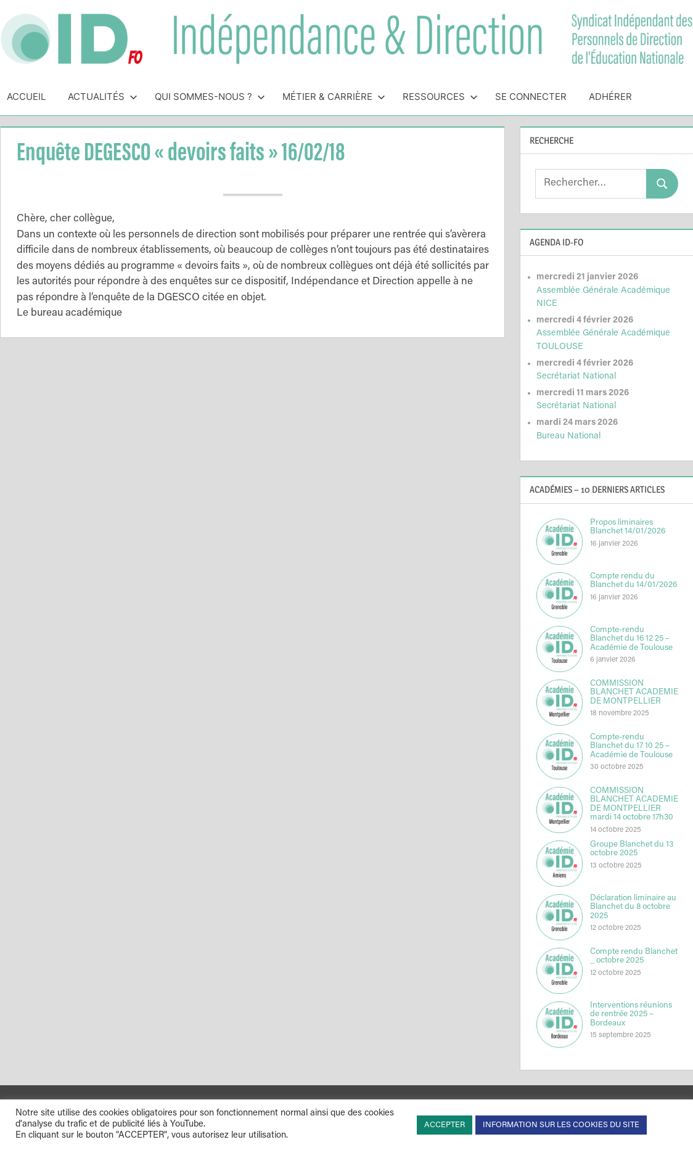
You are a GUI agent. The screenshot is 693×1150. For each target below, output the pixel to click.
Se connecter (531, 96)
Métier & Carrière (333, 96)
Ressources (440, 96)
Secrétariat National (576, 376)
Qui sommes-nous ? (210, 96)
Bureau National (568, 436)
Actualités (102, 96)
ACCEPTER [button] (444, 1125)
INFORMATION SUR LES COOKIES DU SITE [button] (561, 1125)
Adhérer (610, 96)
